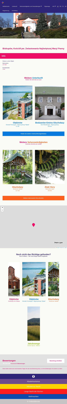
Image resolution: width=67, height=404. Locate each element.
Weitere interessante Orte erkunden (33, 198)
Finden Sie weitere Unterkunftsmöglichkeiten (33, 133)
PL (63, 6)
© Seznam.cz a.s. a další (63, 247)
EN (60, 6)
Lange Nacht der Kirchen (33, 391)
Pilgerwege (47, 6)
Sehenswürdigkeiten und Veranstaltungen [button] (31, 6)
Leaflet (57, 247)
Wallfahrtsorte (6, 6)
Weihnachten (33, 396)
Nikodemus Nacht (33, 386)
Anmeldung (14, 10)
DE (65, 6)
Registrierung (6, 10)
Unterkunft (14, 6)
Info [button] (54, 6)
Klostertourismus (33, 381)
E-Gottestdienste (33, 401)
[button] (33, 225)
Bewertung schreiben (56, 360)
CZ (57, 6)
